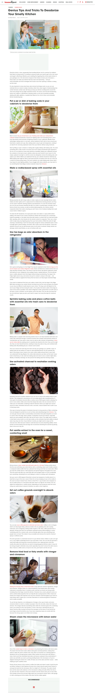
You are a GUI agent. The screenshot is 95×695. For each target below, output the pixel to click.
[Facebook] (77, 2)
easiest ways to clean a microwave (25, 649)
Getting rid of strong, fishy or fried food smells (22, 586)
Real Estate (69, 2)
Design (55, 2)
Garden (42, 2)
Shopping (61, 2)
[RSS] (82, 2)
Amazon (44, 164)
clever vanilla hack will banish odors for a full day (31, 465)
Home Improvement (32, 2)
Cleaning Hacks (18, 7)
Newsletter (89, 2)
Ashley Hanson (12, 17)
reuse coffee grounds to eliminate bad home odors (30, 525)
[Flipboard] (80, 2)
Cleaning (48, 2)
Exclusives (22, 2)
